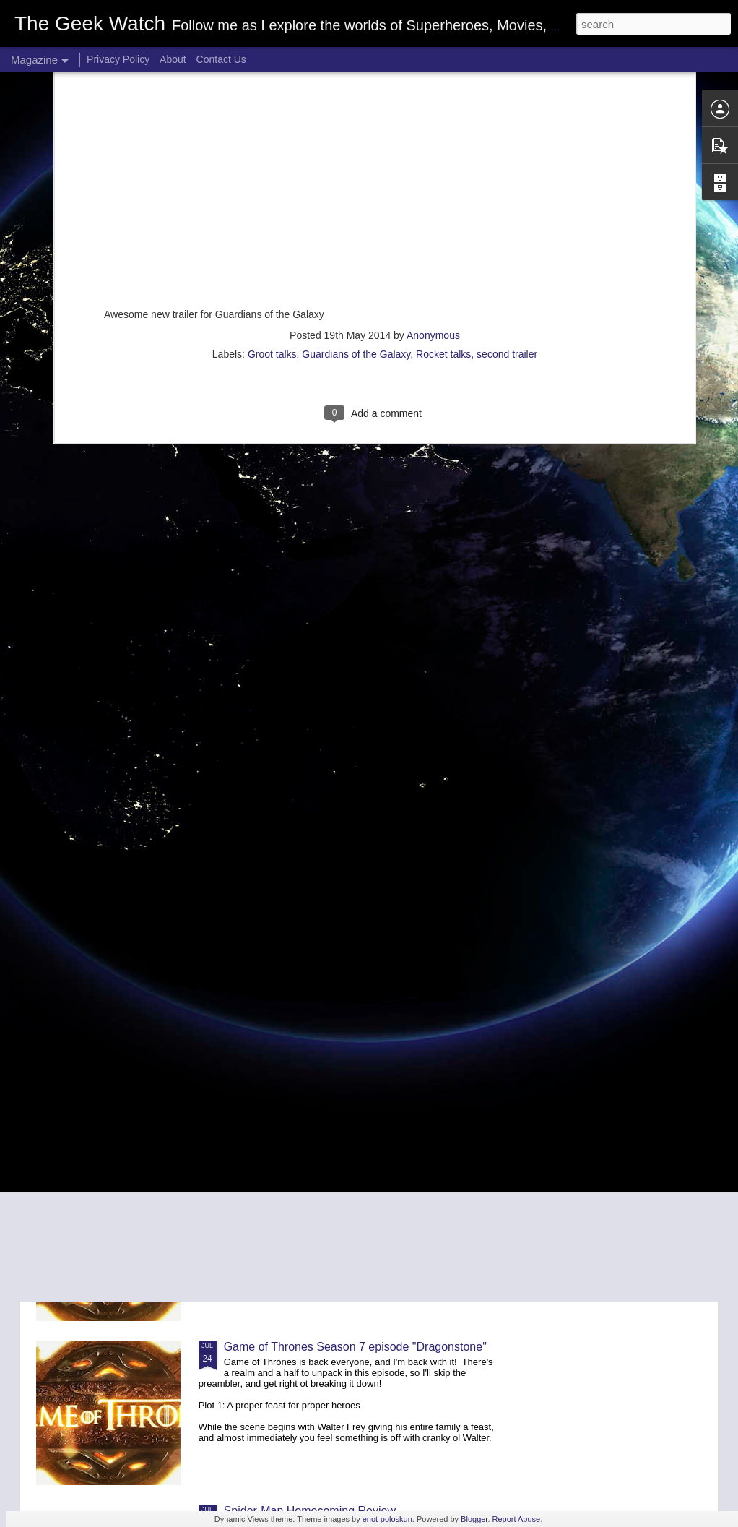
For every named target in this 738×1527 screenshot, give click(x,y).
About (173, 59)
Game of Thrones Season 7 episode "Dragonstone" (355, 1347)
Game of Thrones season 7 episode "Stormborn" (348, 1183)
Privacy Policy (118, 59)
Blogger (474, 1519)
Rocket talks (443, 178)
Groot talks (272, 178)
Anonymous (433, 159)
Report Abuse (516, 1519)
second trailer (507, 178)
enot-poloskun (387, 1519)
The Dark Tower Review (285, 1018)
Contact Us (221, 59)
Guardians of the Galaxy (356, 178)
